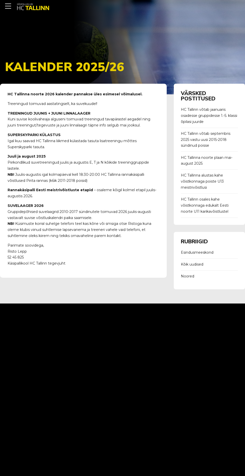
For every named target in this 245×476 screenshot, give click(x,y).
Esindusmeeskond (197, 252)
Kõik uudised (192, 264)
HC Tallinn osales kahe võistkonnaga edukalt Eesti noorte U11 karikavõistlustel (205, 205)
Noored (187, 276)
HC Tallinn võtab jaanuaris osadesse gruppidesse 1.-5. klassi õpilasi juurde (209, 115)
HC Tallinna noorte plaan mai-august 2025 (206, 160)
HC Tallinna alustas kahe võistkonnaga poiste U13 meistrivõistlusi (202, 181)
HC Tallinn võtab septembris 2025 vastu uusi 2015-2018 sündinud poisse (205, 139)
